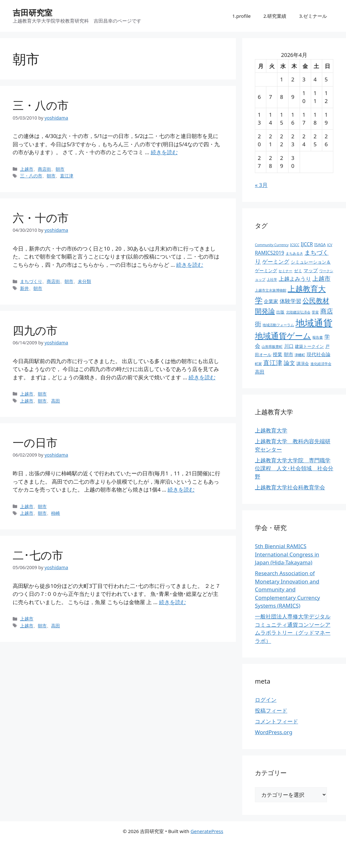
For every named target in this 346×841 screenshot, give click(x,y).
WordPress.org (273, 732)
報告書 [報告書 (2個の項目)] (317, 337)
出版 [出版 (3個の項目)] (280, 312)
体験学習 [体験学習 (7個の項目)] (290, 301)
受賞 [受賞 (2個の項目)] (315, 312)
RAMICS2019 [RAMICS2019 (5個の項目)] (269, 253)
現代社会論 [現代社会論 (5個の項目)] (318, 354)
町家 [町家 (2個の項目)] (258, 364)
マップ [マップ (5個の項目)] (310, 270)
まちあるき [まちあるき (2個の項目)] (294, 253)
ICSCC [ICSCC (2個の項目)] (294, 245)
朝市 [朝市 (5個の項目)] (288, 354)
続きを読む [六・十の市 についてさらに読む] (189, 264)
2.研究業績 (275, 16)
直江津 (66, 176)
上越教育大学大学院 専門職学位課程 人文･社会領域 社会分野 (294, 468)
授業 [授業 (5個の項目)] (277, 354)
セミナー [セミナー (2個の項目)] (285, 271)
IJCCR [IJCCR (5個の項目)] (307, 244)
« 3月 (261, 185)
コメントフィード (276, 721)
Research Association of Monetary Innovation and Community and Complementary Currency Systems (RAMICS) (287, 589)
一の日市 (35, 442)
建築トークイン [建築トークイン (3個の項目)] (309, 346)
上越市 (26, 169)
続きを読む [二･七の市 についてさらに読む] (172, 602)
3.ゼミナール (313, 16)
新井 (24, 288)
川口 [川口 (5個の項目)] (289, 346)
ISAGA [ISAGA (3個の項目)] (320, 244)
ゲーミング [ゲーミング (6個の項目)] (275, 261)
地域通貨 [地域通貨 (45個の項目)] (314, 322)
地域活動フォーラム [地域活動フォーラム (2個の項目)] (278, 325)
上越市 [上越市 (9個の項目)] (321, 278)
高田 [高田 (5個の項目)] (259, 372)
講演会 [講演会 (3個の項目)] (302, 363)
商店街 (44, 169)
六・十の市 (41, 217)
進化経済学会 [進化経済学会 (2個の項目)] (320, 364)
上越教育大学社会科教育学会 (290, 487)
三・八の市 (41, 105)
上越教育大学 (271, 430)
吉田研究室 (32, 12)
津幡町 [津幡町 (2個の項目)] (300, 355)
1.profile (241, 16)
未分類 (84, 281)
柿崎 (55, 513)
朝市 (60, 169)
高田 (55, 401)
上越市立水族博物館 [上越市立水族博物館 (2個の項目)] (270, 290)
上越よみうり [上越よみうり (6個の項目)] (295, 278)
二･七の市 (38, 555)
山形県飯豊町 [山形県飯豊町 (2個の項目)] (272, 346)
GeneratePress (206, 831)
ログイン (265, 699)
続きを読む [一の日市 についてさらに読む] (181, 489)
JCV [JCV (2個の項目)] (329, 245)
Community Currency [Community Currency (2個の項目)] (272, 245)
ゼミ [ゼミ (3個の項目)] (298, 270)
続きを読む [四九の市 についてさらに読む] (202, 377)
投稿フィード (271, 710)
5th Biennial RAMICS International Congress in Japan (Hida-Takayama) (287, 554)
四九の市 (35, 330)
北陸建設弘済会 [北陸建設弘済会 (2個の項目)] (298, 312)
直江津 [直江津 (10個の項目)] (272, 362)
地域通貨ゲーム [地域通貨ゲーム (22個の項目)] (283, 335)
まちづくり (31, 281)
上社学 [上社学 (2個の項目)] (272, 279)
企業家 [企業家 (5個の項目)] (271, 301)
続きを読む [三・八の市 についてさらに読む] (164, 152)
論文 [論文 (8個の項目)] (289, 363)
